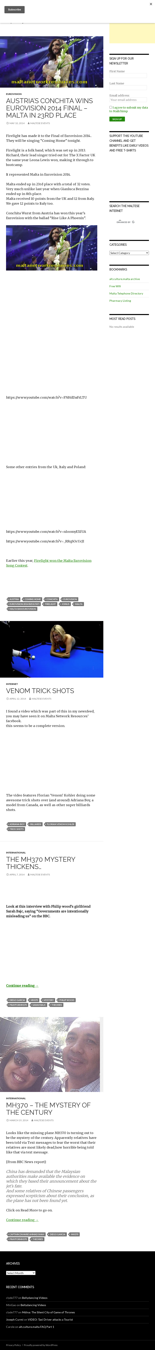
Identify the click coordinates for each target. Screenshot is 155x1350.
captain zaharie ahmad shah (26, 1234)
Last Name (116, 83)
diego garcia (17, 1000)
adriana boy (17, 824)
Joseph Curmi (14, 1319)
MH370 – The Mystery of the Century (48, 1108)
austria (14, 599)
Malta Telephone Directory (126, 293)
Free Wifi (115, 286)
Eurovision (14, 93)
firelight (50, 604)
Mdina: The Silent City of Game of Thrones (48, 1312)
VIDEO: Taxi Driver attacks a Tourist (50, 1319)
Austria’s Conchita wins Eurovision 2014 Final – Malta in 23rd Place (49, 108)
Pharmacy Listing (120, 300)
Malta (79, 604)
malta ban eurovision (22, 609)
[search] (125, 222)
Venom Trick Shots (40, 691)
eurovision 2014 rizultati (24, 604)
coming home (33, 599)
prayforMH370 (18, 1005)
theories (56, 1005)
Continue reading (22, 986)
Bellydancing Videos (34, 1297)
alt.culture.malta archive (124, 279)
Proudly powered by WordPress (41, 1345)
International (16, 852)
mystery (49, 1000)
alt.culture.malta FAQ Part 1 (36, 1326)
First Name (117, 71)
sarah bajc (39, 1005)
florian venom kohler (60, 824)
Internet (12, 683)
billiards (35, 824)
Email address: (119, 95)
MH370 (34, 1000)
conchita (52, 599)
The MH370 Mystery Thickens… (40, 863)
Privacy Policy (13, 1345)
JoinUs (65, 604)
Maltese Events (40, 123)
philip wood (66, 1000)
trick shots (16, 829)
